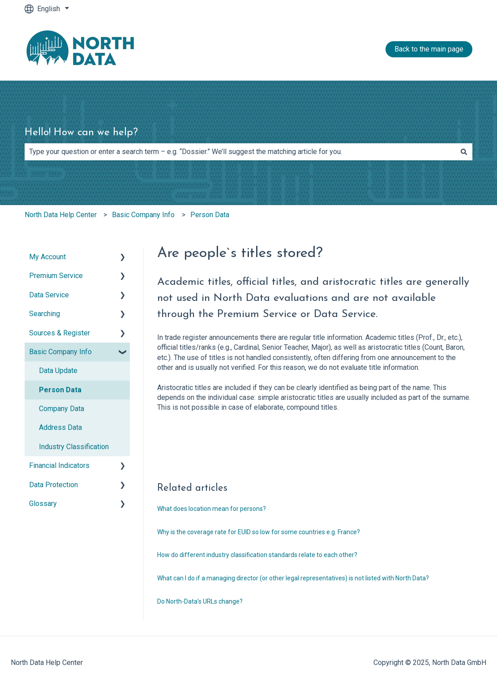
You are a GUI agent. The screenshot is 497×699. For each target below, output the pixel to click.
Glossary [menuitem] (43, 503)
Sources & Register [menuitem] (59, 333)
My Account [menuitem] (47, 257)
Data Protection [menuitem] (53, 484)
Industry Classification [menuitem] (74, 446)
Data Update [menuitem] (58, 370)
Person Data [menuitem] (60, 390)
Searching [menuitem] (44, 313)
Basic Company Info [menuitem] (60, 351)
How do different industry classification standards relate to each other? (257, 554)
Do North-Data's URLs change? (200, 601)
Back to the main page (428, 49)
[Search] (463, 151)
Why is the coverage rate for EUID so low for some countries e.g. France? (258, 532)
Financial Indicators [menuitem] (59, 465)
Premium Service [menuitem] (56, 275)
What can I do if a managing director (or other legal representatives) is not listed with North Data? (293, 578)
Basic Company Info (143, 214)
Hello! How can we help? (81, 133)
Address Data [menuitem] (60, 427)
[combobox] (240, 151)
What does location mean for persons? (211, 508)
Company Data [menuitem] (61, 408)
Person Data (209, 214)
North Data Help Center (61, 214)
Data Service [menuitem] (49, 295)
